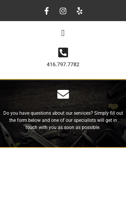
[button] (63, 33)
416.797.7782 (63, 64)
